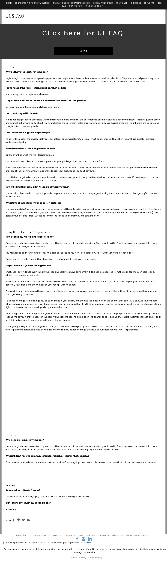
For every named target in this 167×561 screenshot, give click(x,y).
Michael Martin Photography (29, 535)
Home (47, 535)
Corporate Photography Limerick (67, 535)
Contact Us (144, 535)
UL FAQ (83, 51)
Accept (73, 557)
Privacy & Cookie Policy (90, 557)
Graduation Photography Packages (102, 535)
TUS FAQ (125, 535)
